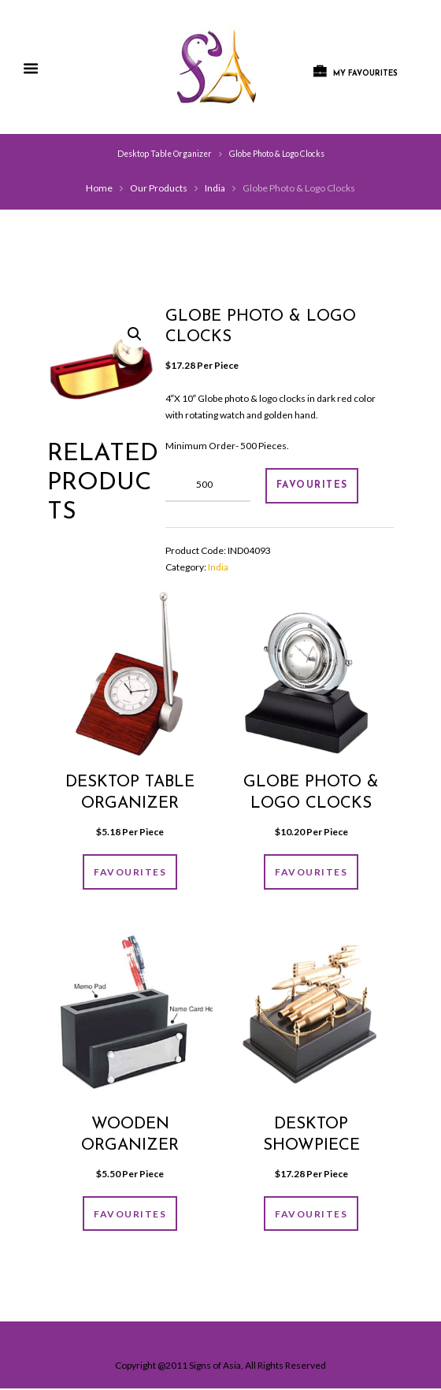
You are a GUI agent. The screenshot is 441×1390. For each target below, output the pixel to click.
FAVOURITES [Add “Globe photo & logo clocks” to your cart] (311, 873)
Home (99, 188)
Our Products (158, 188)
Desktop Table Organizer (164, 153)
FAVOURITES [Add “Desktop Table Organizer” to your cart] (130, 873)
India (215, 188)
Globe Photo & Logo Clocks (276, 153)
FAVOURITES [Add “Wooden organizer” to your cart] (130, 1215)
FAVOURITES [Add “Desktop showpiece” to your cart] (311, 1215)
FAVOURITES (312, 485)
